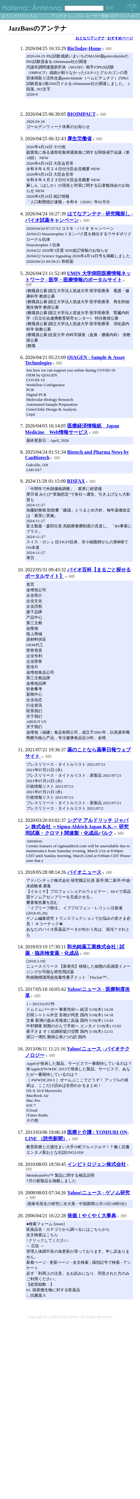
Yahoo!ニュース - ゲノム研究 (98, 1192)
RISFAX (76, 481)
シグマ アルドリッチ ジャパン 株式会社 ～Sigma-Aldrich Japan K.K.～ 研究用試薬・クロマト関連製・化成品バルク (77, 827)
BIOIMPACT (81, 114)
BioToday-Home (84, 48)
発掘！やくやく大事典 (91, 1215)
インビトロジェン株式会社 (96, 1164)
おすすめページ (120, 38)
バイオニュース (84, 872)
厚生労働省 (79, 138)
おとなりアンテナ (90, 38)
